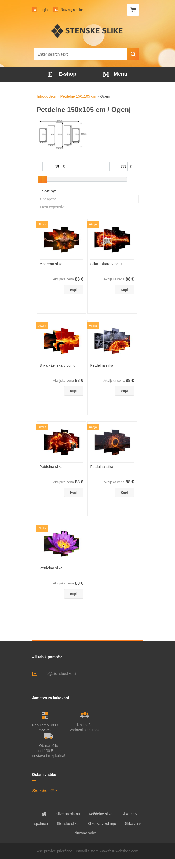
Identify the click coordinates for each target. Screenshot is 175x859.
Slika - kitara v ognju (107, 264)
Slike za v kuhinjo (101, 823)
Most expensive (53, 207)
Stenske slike (44, 791)
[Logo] (87, 30)
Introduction (46, 96)
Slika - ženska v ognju (57, 365)
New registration (72, 10)
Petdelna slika (101, 365)
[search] (133, 54)
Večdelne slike (101, 814)
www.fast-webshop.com (119, 851)
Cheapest (48, 199)
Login (44, 10)
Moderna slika (51, 264)
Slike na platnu (68, 814)
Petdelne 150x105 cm (78, 96)
